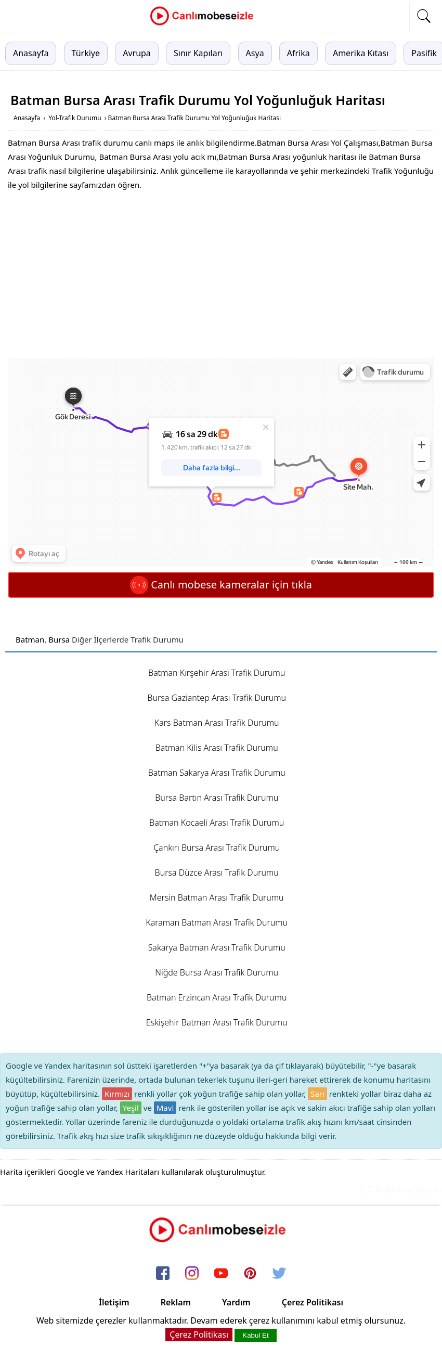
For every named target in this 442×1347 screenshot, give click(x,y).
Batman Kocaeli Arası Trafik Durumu (216, 822)
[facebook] (163, 1273)
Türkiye (86, 53)
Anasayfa (30, 53)
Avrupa (137, 53)
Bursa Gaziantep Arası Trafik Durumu (216, 697)
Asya (255, 53)
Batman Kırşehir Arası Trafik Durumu (216, 672)
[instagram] (192, 1273)
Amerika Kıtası (360, 53)
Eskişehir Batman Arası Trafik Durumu (217, 1022)
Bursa (59, 639)
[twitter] (279, 1273)
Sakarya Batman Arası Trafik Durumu (216, 947)
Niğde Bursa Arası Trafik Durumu (216, 972)
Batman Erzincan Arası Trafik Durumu (217, 997)
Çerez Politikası (312, 1302)
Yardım (236, 1302)
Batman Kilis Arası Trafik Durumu (216, 747)
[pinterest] (250, 1273)
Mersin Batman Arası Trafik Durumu (217, 897)
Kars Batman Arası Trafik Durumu (216, 722)
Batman (30, 639)
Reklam (176, 1302)
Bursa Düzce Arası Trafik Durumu (217, 872)
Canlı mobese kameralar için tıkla (221, 585)
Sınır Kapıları (198, 53)
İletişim (114, 1302)
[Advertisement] (221, 275)
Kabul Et (255, 1335)
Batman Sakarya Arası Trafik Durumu (216, 772)
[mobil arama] (424, 16)
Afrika (298, 53)
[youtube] (221, 1273)
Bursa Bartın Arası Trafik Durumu (216, 797)
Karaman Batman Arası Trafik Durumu (217, 922)
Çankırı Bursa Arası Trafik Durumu (216, 847)
